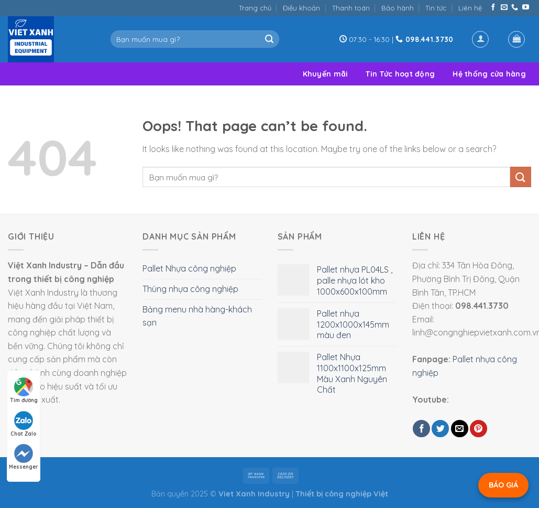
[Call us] (514, 8)
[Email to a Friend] (459, 428)
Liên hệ (470, 8)
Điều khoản (301, 8)
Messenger (23, 457)
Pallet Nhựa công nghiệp (189, 268)
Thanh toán (351, 8)
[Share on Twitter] (440, 428)
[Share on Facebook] (421, 428)
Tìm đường (24, 390)
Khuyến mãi (325, 74)
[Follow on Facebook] (493, 8)
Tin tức (435, 8)
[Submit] (269, 39)
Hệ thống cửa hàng (489, 74)
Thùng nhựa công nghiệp (190, 289)
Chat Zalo (23, 424)
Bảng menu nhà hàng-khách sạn (197, 316)
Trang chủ (255, 8)
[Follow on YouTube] (525, 8)
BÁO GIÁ (503, 485)
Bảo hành (397, 8)
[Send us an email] (504, 8)
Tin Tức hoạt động (400, 74)
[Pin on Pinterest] (478, 428)
